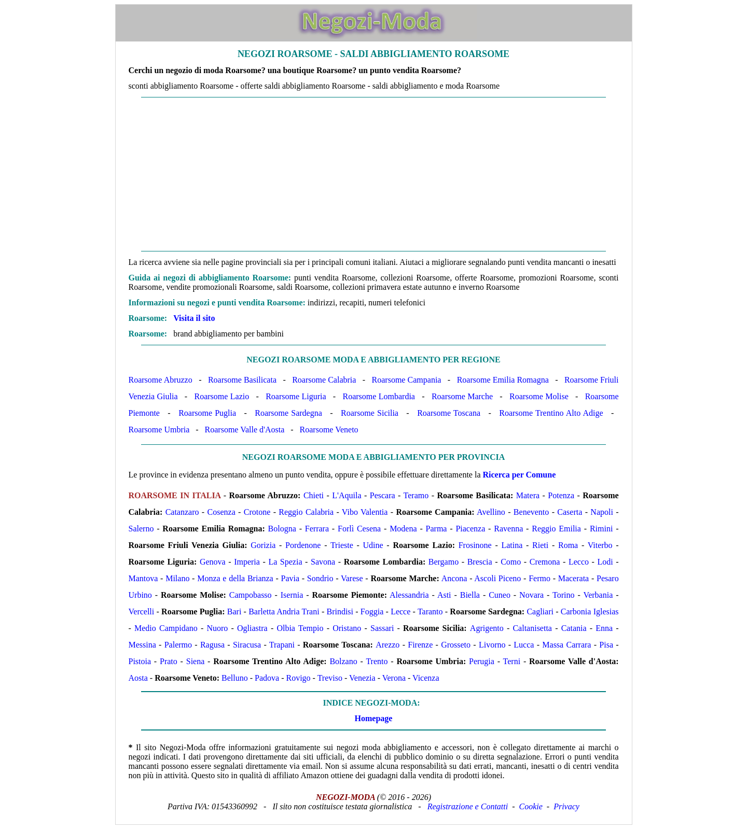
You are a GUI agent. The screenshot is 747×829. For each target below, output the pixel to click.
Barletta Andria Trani (283, 611)
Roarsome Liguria (296, 396)
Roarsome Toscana (448, 413)
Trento (377, 661)
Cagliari (540, 611)
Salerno (141, 528)
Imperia (247, 561)
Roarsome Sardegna (288, 413)
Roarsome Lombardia (378, 396)
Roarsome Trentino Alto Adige (551, 413)
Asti (444, 595)
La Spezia (285, 561)
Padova (267, 677)
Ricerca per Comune (519, 474)
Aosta (138, 677)
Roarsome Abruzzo (160, 379)
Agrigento (487, 628)
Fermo (539, 578)
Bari (234, 611)
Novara (531, 595)
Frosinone (475, 545)
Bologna (282, 528)
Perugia (481, 661)
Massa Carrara (566, 644)
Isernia (292, 595)
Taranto (430, 611)
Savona (323, 561)
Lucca (524, 644)
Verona (394, 677)
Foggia (372, 611)
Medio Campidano (166, 628)
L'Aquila (346, 495)
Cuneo (499, 595)
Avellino (491, 512)
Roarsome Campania (406, 379)
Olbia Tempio (299, 628)
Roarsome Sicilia (369, 413)
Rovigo (298, 677)
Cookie (531, 806)
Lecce (400, 611)
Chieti (313, 495)
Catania (574, 628)
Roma (568, 545)
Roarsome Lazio (221, 396)
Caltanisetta (532, 628)
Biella (470, 595)
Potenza (561, 495)
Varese (352, 578)
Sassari (382, 628)
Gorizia (263, 545)
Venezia (362, 677)
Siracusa (247, 644)
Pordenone (303, 545)
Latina (511, 545)
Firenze (420, 644)
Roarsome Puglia (207, 413)
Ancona (454, 578)
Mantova (143, 578)
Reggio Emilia (556, 528)
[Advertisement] (373, 174)
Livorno (492, 644)
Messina (142, 644)
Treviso (329, 677)
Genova (213, 561)
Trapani (282, 644)
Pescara (382, 495)
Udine (373, 545)
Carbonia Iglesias (590, 611)
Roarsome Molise (539, 396)
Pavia (290, 578)
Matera (528, 495)
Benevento (531, 512)
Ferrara (317, 528)
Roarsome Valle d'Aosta (245, 429)
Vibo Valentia (365, 512)
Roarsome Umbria (159, 429)
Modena (403, 528)
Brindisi (339, 611)
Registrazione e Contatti (467, 806)
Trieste (341, 545)
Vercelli (142, 611)
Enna (604, 628)
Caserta (569, 512)
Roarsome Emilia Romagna (503, 379)
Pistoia (140, 661)
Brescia (479, 561)
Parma (436, 528)
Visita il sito (194, 318)
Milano (177, 578)
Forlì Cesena (359, 528)
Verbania (598, 595)
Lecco (579, 561)
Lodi (605, 561)
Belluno (235, 677)
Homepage (374, 718)
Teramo (416, 495)
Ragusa (212, 644)
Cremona (545, 561)
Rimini (601, 528)
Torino (563, 595)
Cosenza (222, 512)
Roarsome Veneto (329, 429)
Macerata (573, 578)
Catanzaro (182, 512)
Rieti (540, 545)
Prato (168, 661)
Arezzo (387, 644)
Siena (195, 661)
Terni (512, 661)
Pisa (606, 644)
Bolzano (343, 661)
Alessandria (409, 595)
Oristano (347, 628)
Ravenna (508, 528)
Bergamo (443, 561)
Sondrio (320, 578)
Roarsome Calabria (324, 379)
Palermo (178, 644)
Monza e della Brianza (235, 578)
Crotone (257, 512)
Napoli (601, 512)
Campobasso (250, 595)
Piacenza (470, 528)
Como (511, 561)
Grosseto (456, 644)
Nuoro (217, 628)
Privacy (566, 806)
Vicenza (425, 677)
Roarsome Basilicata (242, 379)
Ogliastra (252, 628)
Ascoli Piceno (497, 578)
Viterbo (600, 545)
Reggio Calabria (306, 512)
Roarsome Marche (462, 396)
